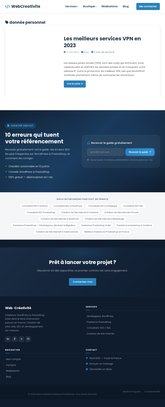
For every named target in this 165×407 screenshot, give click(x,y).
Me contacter (148, 6)
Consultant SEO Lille (133, 206)
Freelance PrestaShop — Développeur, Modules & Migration (44, 225)
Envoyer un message (101, 363)
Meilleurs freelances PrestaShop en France (106, 231)
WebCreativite (22, 6)
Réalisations (110, 6)
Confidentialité (152, 391)
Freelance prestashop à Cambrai (134, 225)
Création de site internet (100, 333)
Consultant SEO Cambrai (35, 206)
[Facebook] (14, 339)
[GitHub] (28, 339)
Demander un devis (101, 369)
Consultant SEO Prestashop (41, 212)
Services (71, 6)
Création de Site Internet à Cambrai (79, 212)
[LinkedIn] (8, 339)
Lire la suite (75, 83)
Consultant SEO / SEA (99, 327)
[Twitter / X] (21, 339)
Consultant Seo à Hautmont (67, 206)
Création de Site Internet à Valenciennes (57, 231)
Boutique (89, 6)
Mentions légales (132, 391)
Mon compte (13, 359)
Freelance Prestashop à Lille (96, 225)
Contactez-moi (82, 281)
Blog (126, 6)
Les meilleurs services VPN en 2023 (102, 42)
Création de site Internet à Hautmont (60, 218)
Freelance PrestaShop (99, 322)
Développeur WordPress (100, 316)
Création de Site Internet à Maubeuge (104, 218)
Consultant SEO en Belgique (102, 206)
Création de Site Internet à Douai (121, 212)
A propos (11, 365)
